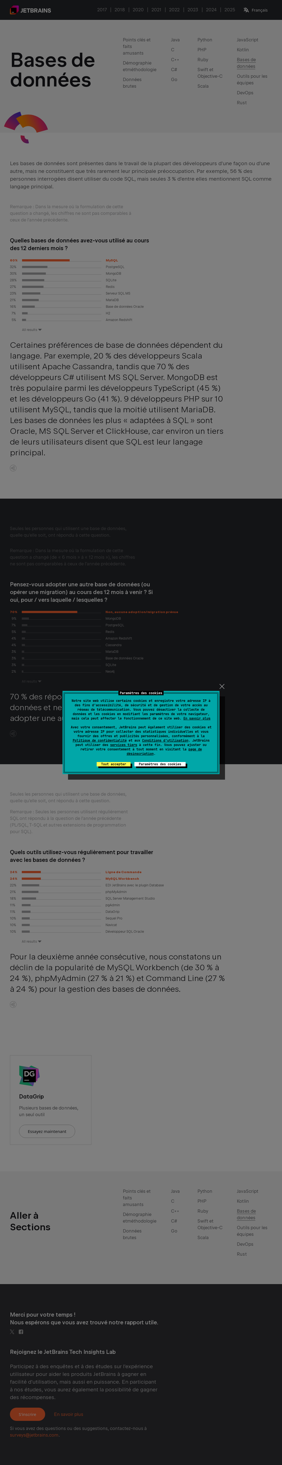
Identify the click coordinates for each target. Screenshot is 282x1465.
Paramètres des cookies (160, 764)
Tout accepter (113, 764)
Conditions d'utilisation (165, 740)
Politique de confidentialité (100, 740)
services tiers (123, 745)
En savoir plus (196, 718)
